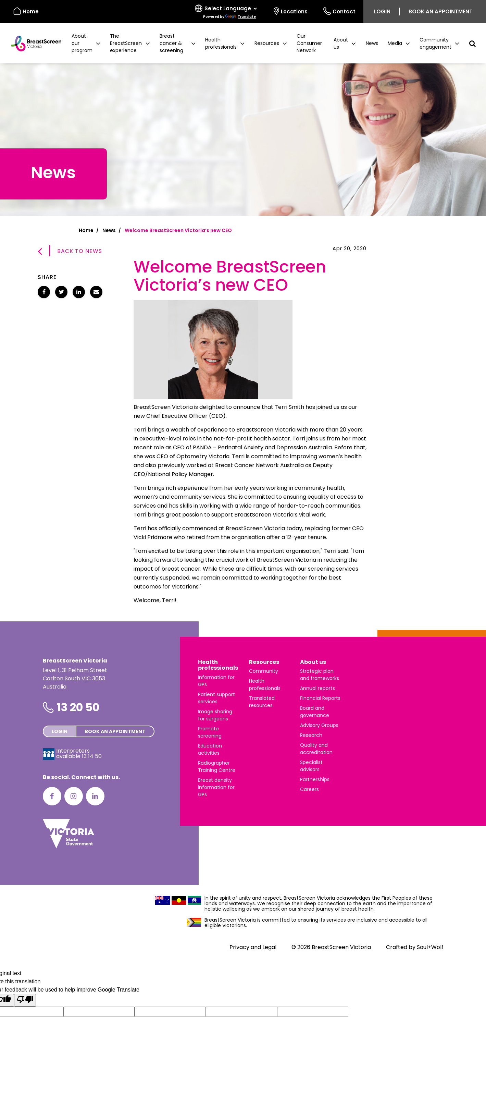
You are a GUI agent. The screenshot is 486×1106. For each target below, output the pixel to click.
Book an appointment (441, 11)
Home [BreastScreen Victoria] (26, 11)
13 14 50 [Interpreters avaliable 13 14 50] (92, 756)
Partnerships (314, 779)
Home (86, 230)
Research (311, 735)
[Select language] (226, 11)
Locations (291, 11)
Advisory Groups (319, 725)
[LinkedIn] (95, 796)
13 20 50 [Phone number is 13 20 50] (78, 707)
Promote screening (210, 732)
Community (263, 671)
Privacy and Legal (252, 947)
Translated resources (262, 702)
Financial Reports (320, 698)
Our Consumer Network (309, 43)
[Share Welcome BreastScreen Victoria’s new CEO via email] (96, 292)
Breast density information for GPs (216, 787)
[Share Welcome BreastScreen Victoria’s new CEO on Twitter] (61, 292)
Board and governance (314, 712)
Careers (309, 789)
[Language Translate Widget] (230, 8)
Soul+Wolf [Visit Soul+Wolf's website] (430, 947)
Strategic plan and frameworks (319, 675)
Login (382, 11)
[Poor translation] (25, 1000)
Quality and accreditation (316, 749)
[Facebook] (52, 796)
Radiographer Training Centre (216, 766)
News (372, 43)
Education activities (210, 749)
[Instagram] (73, 796)
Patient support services (216, 698)
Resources (264, 662)
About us (313, 662)
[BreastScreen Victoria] (33, 43)
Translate (240, 16)
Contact (339, 11)
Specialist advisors (311, 766)
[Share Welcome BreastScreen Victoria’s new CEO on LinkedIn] (79, 292)
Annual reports (317, 688)
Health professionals (218, 665)
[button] (86, 43)
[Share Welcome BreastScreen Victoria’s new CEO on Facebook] (44, 292)
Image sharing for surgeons (215, 715)
